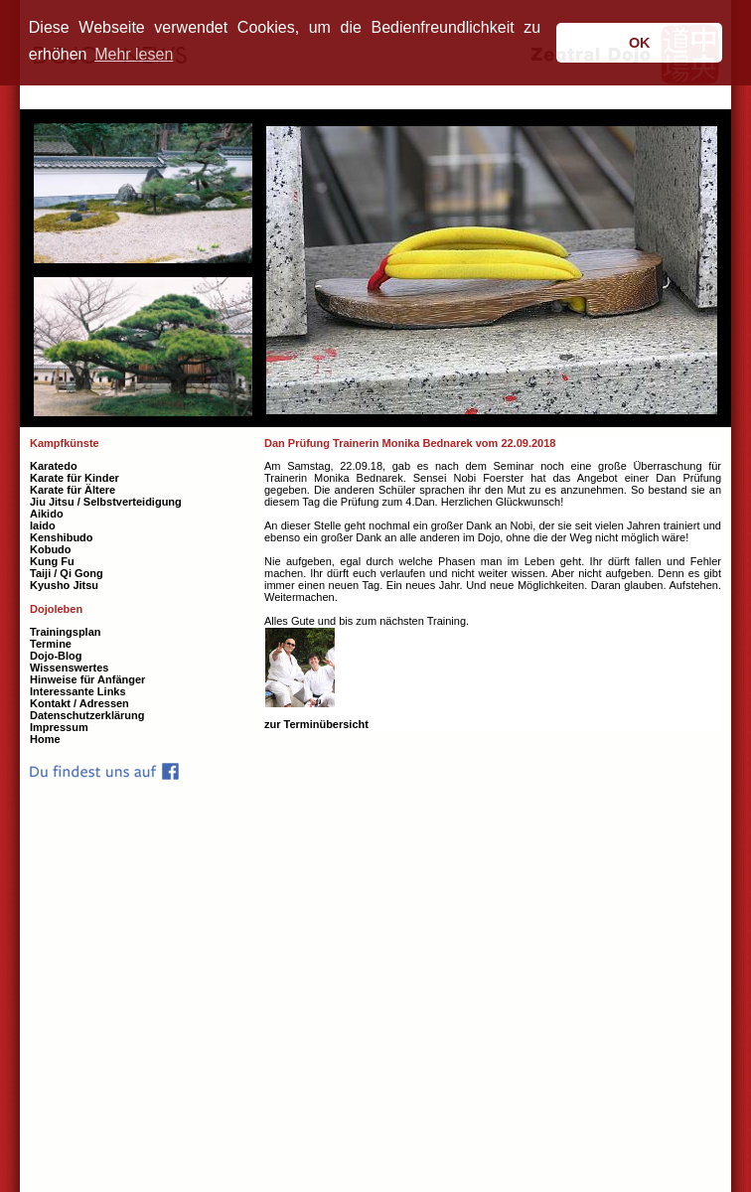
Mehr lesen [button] (133, 54)
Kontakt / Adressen (79, 703)
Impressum (59, 727)
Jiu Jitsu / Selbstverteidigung (106, 502)
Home (45, 739)
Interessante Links (78, 691)
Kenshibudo (61, 537)
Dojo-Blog (56, 656)
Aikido (47, 514)
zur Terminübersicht (316, 724)
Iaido (43, 525)
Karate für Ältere (72, 490)
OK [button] (640, 43)
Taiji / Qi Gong (66, 573)
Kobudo (51, 549)
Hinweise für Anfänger (87, 679)
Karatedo (53, 466)
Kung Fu (52, 561)
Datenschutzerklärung (87, 715)
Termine (51, 644)
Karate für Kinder (74, 478)
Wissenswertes (69, 667)
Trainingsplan (65, 632)
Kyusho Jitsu (64, 585)
